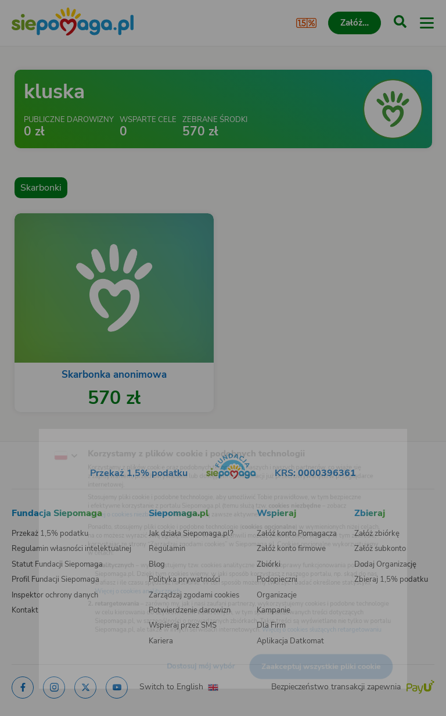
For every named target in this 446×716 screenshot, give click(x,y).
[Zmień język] (32, 434)
